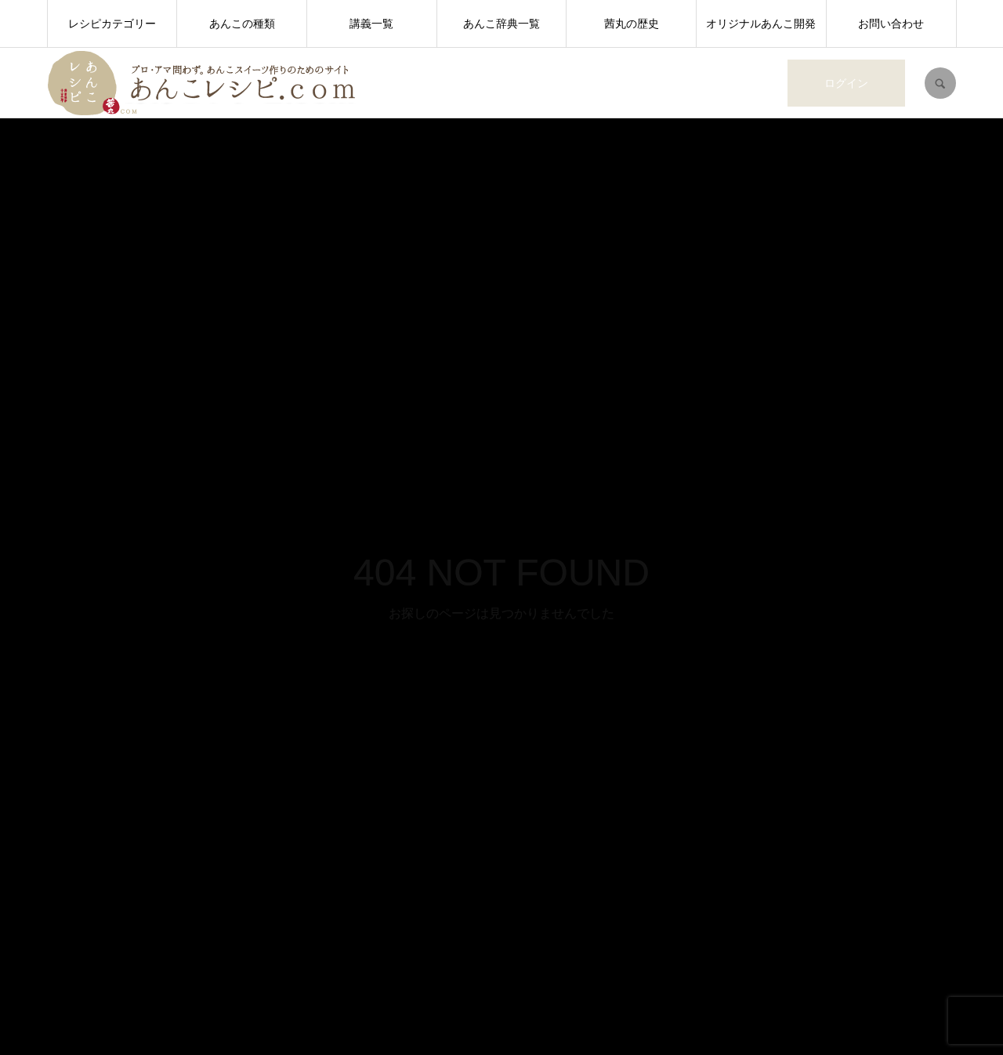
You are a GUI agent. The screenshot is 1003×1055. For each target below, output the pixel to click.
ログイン (846, 83)
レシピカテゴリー (112, 23)
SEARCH (940, 83)
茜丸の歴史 (631, 23)
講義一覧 (371, 23)
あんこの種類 (242, 23)
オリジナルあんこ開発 (761, 23)
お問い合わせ (891, 23)
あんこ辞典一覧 (501, 23)
